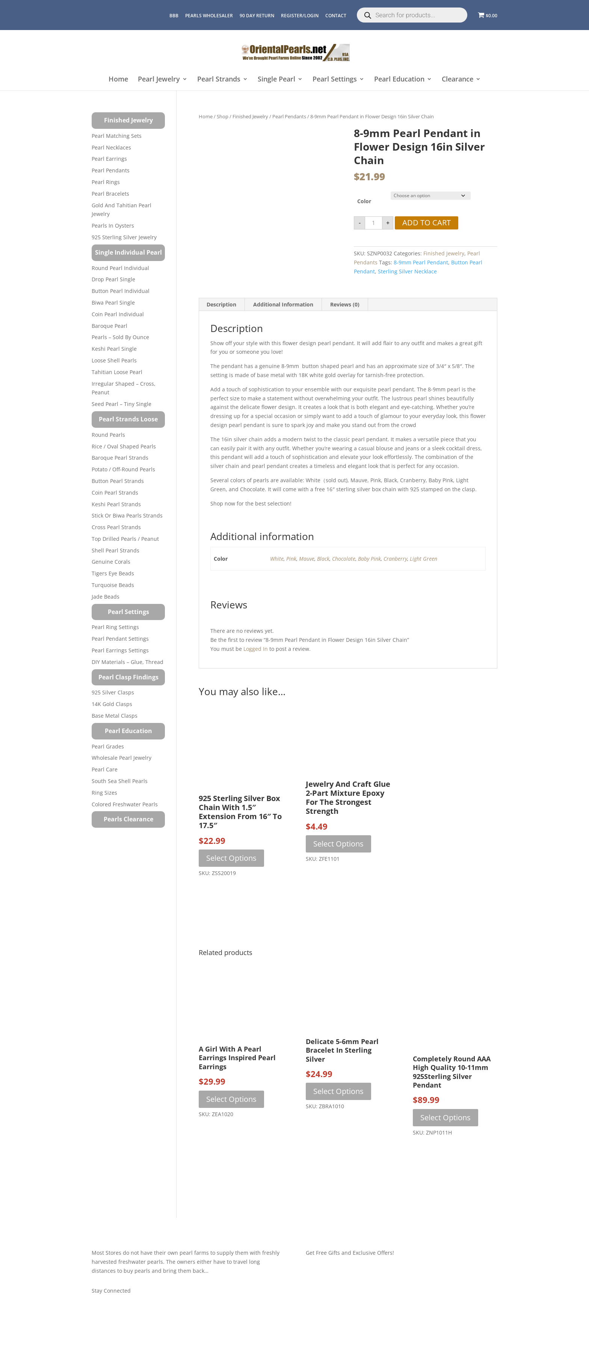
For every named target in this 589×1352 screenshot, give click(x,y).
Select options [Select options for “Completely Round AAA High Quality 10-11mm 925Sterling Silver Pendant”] (445, 1117)
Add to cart (426, 222)
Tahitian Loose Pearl (117, 372)
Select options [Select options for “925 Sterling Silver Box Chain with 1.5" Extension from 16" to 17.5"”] (231, 858)
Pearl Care (105, 769)
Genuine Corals (111, 561)
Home (118, 79)
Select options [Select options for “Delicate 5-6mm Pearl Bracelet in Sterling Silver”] (338, 1091)
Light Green (423, 558)
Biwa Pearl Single (113, 302)
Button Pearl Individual (121, 290)
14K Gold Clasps (112, 704)
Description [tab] (221, 304)
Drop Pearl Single (113, 279)
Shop (222, 116)
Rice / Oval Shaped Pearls (124, 446)
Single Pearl (276, 79)
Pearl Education (399, 79)
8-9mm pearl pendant (421, 262)
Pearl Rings (106, 182)
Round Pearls (108, 434)
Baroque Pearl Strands (120, 457)
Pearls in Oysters (113, 225)
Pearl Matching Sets (117, 135)
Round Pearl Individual (120, 268)
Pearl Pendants (289, 116)
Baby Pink (369, 558)
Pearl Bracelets (110, 193)
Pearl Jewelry (159, 79)
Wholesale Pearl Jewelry (121, 757)
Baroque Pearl (109, 325)
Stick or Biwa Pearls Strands (127, 515)
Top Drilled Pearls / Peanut (125, 538)
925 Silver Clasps (113, 692)
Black (323, 558)
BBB (173, 15)
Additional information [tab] (283, 304)
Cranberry (395, 558)
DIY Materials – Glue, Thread (127, 661)
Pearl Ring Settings (115, 627)
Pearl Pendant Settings (120, 638)
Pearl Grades (108, 746)
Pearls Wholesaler (209, 15)
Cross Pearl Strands (116, 527)
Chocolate (343, 558)
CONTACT (335, 15)
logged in (255, 648)
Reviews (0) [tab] (344, 304)
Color (364, 201)
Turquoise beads (113, 584)
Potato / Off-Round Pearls (123, 469)
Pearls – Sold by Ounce (120, 337)
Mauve (306, 558)
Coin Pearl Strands (115, 492)
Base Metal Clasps (114, 715)
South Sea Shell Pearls (120, 781)
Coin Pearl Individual (118, 314)
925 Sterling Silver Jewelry (124, 237)
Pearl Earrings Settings (120, 650)
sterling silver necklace (407, 271)
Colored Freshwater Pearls (125, 804)
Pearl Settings (335, 79)
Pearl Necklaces (111, 147)
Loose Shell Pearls (114, 360)
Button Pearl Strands (118, 480)
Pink (291, 558)
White (277, 558)
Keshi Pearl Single (114, 348)
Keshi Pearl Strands (116, 504)
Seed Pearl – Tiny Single (121, 403)
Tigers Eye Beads (113, 573)
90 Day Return (257, 15)
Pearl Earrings (109, 158)
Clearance (457, 79)
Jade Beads (105, 596)
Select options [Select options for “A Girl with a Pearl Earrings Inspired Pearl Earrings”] (231, 1099)
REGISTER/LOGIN (300, 15)
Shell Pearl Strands (115, 550)
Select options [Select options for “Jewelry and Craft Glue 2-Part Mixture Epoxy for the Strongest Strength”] (338, 844)
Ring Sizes (104, 792)
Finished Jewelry (250, 116)
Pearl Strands (218, 79)
